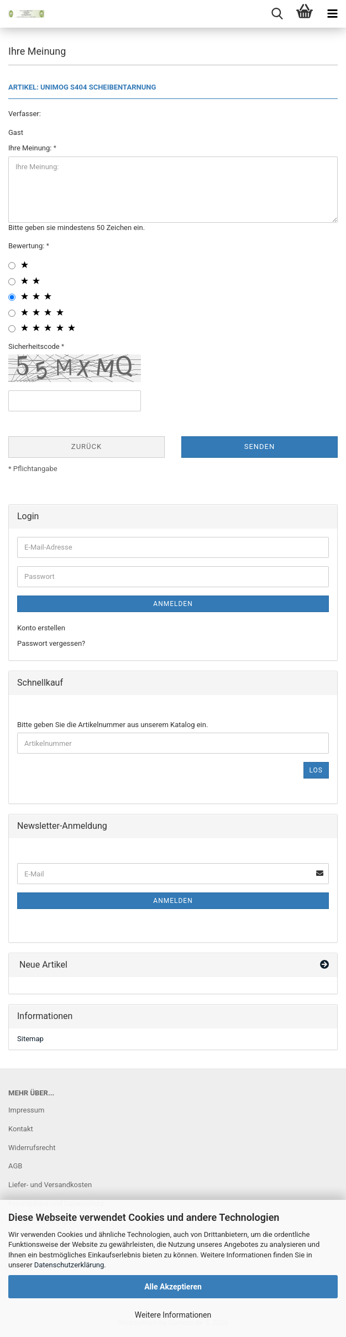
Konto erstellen (41, 628)
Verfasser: (24, 113)
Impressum (26, 1110)
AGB (15, 1166)
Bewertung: (27, 246)
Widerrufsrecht (32, 1147)
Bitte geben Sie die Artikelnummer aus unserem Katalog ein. (112, 724)
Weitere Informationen (173, 1314)
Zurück (86, 446)
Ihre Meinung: (31, 148)
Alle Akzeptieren (173, 1286)
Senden (259, 446)
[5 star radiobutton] (11, 328)
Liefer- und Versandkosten (50, 1185)
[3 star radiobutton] (11, 297)
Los (316, 770)
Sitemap (30, 1039)
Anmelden (172, 604)
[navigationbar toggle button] (332, 14)
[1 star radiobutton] (11, 265)
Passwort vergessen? (51, 643)
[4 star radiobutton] (11, 313)
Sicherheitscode (34, 346)
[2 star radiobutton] (11, 281)
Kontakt (20, 1129)
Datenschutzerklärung (69, 1265)
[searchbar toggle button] (277, 14)
